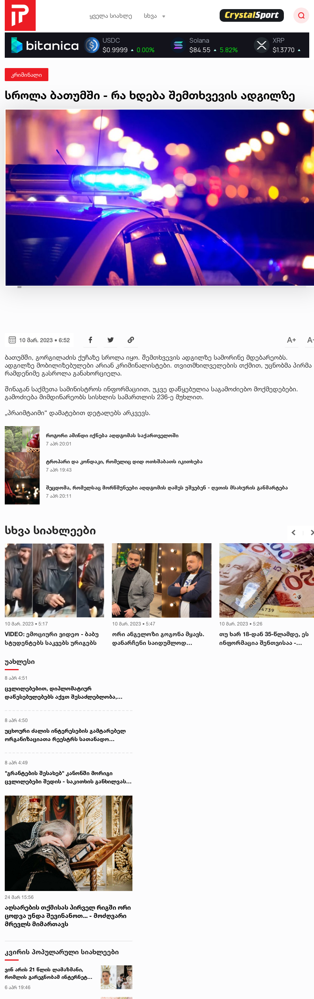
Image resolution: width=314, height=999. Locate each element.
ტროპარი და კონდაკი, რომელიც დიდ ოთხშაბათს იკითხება (124, 461)
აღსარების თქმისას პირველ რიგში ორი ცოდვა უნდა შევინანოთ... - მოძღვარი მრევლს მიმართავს (68, 915)
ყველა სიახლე (111, 15)
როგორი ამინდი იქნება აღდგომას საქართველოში (112, 435)
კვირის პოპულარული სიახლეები (62, 952)
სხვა (155, 15)
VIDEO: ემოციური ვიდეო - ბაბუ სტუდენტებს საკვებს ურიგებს (52, 638)
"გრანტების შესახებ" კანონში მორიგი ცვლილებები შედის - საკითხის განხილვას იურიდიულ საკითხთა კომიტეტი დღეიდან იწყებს (65, 777)
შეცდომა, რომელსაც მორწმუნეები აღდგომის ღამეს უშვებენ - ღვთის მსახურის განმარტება (167, 487)
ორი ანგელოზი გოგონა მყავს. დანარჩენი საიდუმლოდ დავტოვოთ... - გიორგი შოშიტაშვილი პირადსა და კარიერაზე (158, 639)
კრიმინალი (26, 74)
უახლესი (20, 661)
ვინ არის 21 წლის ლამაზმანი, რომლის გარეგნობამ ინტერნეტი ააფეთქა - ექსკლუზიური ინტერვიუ (47, 973)
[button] (293, 532)
